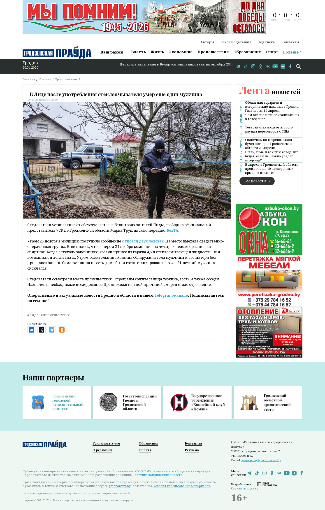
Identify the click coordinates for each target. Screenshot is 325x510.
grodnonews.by (119, 486)
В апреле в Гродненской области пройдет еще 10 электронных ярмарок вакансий (272, 169)
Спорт (272, 51)
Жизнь (157, 51)
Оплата (145, 450)
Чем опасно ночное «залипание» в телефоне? (272, 117)
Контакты (290, 42)
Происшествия (213, 51)
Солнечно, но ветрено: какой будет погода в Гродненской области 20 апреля (268, 144)
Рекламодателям (236, 42)
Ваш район (111, 52)
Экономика (181, 51)
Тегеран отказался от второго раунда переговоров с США (269, 129)
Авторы (207, 42)
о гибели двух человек (143, 241)
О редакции (102, 450)
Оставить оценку (244, 488)
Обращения (148, 443)
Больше (291, 52)
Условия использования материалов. (182, 486)
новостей (269, 91)
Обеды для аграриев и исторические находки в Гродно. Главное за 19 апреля (272, 106)
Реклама (192, 450)
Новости (44, 79)
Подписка (266, 42)
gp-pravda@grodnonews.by (261, 460)
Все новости (255, 181)
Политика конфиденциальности (157, 475)
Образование (247, 51)
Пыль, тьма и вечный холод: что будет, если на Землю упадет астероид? (271, 156)
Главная (29, 79)
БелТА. (173, 230)
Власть (138, 51)
